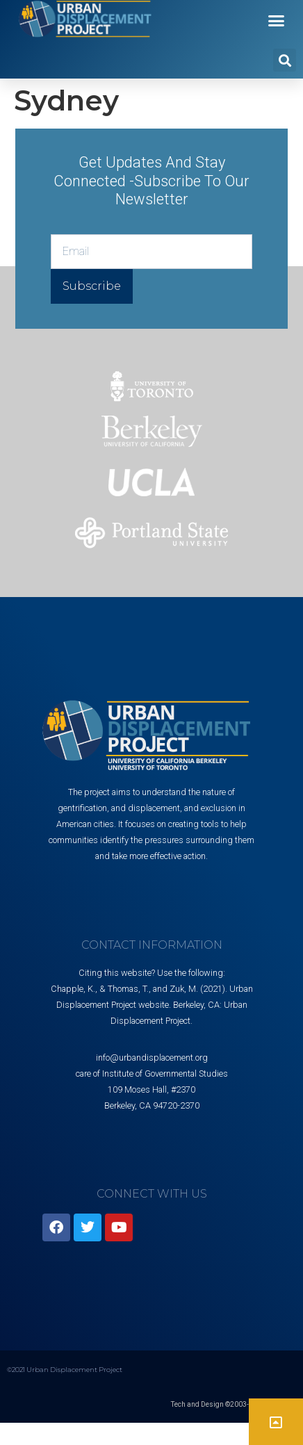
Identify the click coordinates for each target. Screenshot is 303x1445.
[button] (276, 21)
